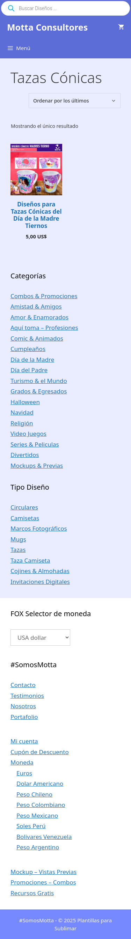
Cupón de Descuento (39, 752)
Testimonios (27, 696)
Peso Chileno (34, 794)
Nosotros (23, 706)
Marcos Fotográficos (38, 528)
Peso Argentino (37, 847)
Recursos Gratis (32, 893)
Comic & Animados (36, 338)
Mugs (18, 539)
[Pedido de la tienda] (75, 100)
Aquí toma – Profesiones (44, 328)
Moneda (22, 762)
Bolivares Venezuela (44, 837)
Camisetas (24, 518)
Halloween (25, 402)
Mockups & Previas (36, 466)
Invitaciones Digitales (40, 582)
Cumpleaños (27, 349)
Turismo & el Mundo (38, 381)
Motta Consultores (47, 27)
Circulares (24, 507)
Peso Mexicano (37, 815)
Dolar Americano (39, 783)
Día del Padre (29, 370)
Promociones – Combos (43, 882)
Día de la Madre (32, 360)
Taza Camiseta (30, 560)
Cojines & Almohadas (40, 571)
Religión (21, 423)
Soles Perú (31, 826)
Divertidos (24, 455)
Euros (24, 773)
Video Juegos (28, 434)
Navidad (22, 412)
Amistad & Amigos (36, 306)
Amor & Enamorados (39, 317)
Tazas (18, 550)
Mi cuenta (24, 741)
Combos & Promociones (44, 296)
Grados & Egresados (38, 391)
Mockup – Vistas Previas (43, 872)
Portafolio (24, 717)
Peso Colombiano (40, 805)
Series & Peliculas (34, 444)
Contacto (23, 685)
